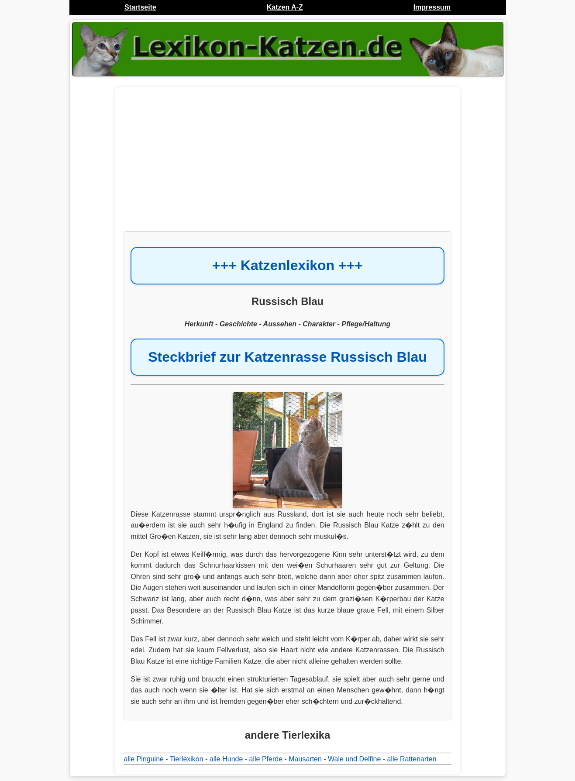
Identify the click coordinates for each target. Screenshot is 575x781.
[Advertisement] (287, 164)
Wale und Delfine (354, 759)
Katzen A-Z (285, 7)
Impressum (432, 7)
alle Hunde (226, 759)
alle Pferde (266, 759)
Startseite (140, 7)
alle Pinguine (144, 759)
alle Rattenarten (412, 759)
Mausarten (305, 759)
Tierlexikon (186, 759)
